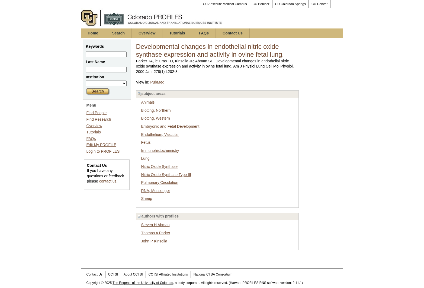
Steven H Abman (155, 225)
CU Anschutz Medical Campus (225, 4)
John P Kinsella (154, 241)
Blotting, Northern (156, 110)
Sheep (146, 198)
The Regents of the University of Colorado (143, 283)
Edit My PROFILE (101, 145)
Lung (145, 158)
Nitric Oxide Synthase (159, 166)
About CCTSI (133, 274)
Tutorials (177, 33)
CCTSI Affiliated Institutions (168, 274)
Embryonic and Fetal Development (170, 126)
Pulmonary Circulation (159, 182)
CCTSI (113, 274)
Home (93, 33)
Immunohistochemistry (160, 150)
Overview (147, 33)
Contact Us (233, 33)
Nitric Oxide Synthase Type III (166, 174)
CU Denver (319, 4)
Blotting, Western (155, 118)
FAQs (204, 33)
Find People (96, 113)
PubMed (157, 82)
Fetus (146, 142)
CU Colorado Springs (290, 4)
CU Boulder (261, 4)
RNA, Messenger (155, 190)
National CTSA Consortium (213, 274)
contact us (108, 181)
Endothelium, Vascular (160, 134)
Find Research (98, 119)
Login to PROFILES (103, 151)
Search (118, 33)
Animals (148, 102)
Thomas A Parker (155, 233)
